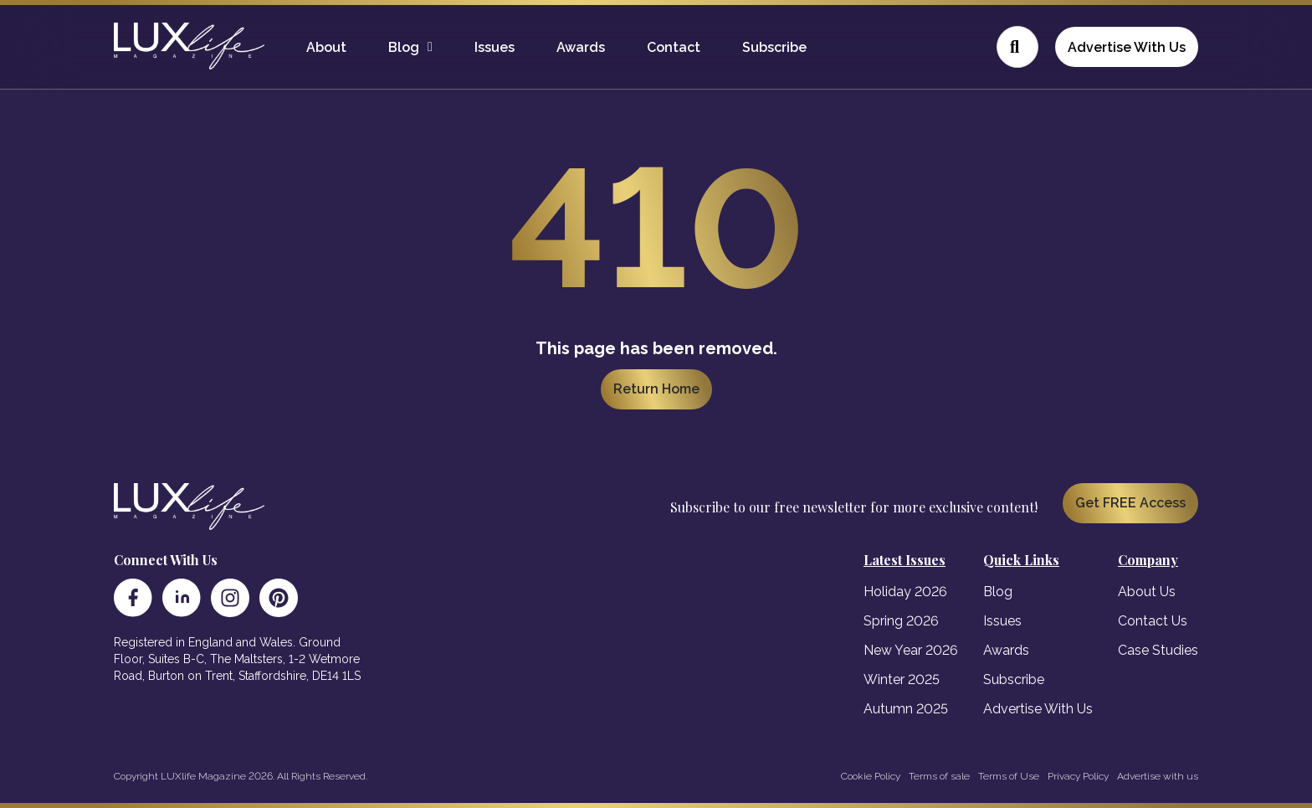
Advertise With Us (1127, 47)
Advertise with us (1157, 776)
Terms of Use (1008, 776)
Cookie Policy (870, 776)
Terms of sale (939, 776)
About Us (1147, 592)
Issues (494, 47)
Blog (403, 47)
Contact (673, 47)
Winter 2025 (902, 679)
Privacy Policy (1078, 776)
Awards (580, 47)
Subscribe (774, 47)
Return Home (656, 389)
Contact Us (1152, 621)
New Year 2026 (911, 650)
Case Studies (1158, 650)
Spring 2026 (901, 621)
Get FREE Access (1130, 503)
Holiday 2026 (905, 592)
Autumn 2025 (906, 709)
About (326, 47)
